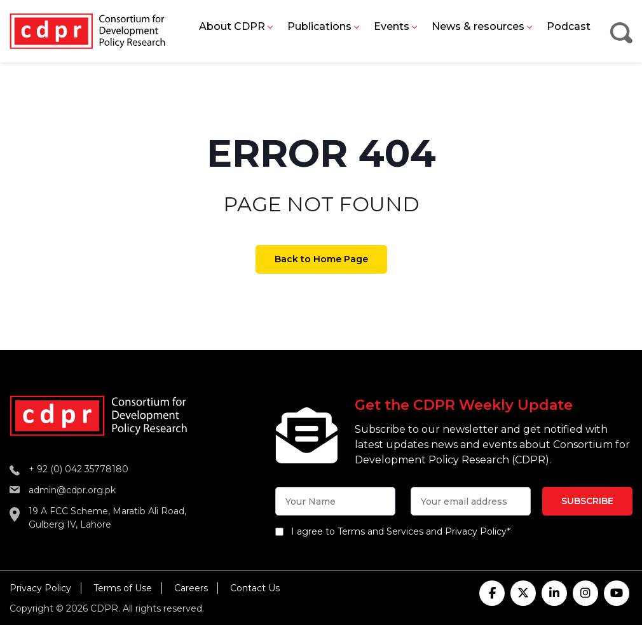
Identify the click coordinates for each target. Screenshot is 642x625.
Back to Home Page (321, 259)
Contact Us (255, 588)
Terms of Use (122, 588)
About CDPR (232, 26)
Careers (191, 588)
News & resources (478, 26)
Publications (319, 26)
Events (391, 26)
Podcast (569, 26)
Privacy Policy (40, 588)
